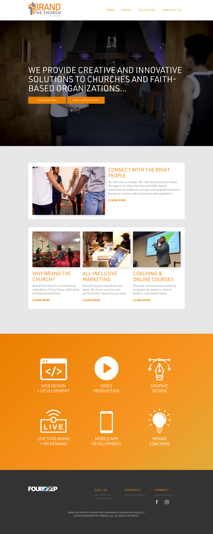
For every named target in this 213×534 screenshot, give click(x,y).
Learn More (117, 200)
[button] (147, 10)
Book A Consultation (135, 494)
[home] (45, 9)
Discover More (47, 100)
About (126, 10)
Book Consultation (86, 100)
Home (110, 10)
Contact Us (171, 10)
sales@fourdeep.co (165, 494)
